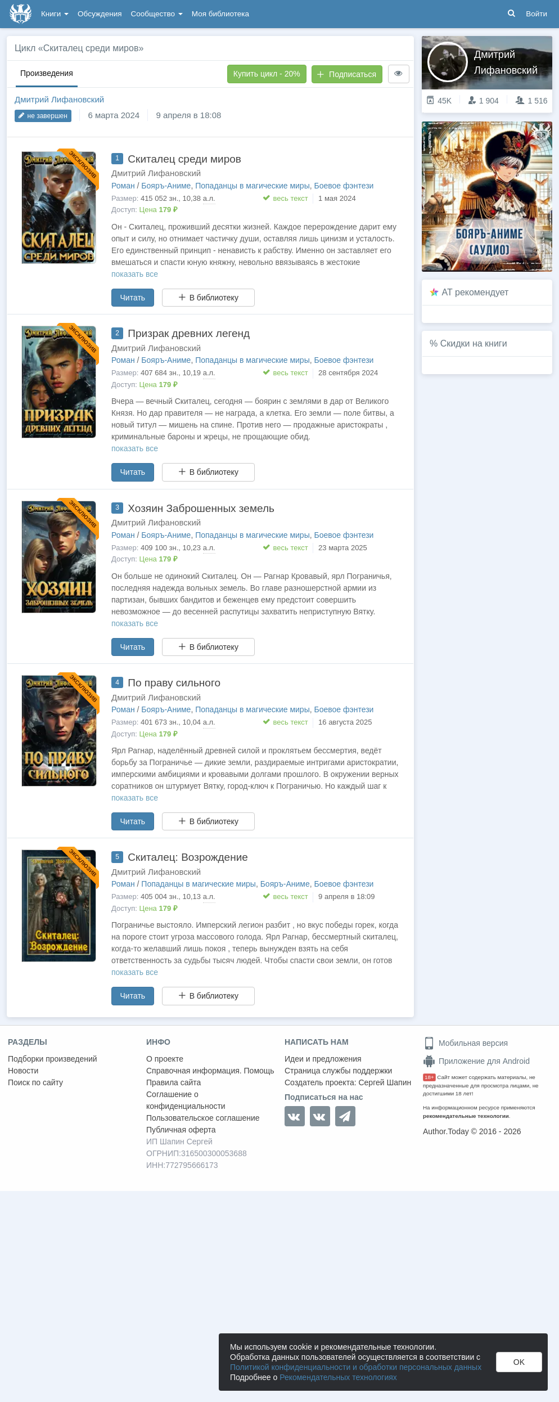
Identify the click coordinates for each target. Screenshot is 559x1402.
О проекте (164, 1058)
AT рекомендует (475, 292)
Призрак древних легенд (189, 333)
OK (519, 1362)
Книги (55, 14)
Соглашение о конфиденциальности (186, 1100)
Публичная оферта (181, 1129)
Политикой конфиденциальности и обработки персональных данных (355, 1367)
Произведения (46, 73)
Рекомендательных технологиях (338, 1377)
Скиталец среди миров (184, 159)
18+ (429, 1077)
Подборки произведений (52, 1058)
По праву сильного (174, 683)
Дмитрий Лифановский (59, 99)
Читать (133, 297)
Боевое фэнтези (344, 185)
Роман (123, 185)
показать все (134, 273)
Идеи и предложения (323, 1058)
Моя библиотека (220, 14)
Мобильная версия (465, 1043)
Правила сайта (173, 1082)
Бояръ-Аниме (166, 185)
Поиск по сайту (35, 1082)
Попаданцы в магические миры (252, 185)
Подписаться (346, 74)
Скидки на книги (473, 343)
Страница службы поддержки (338, 1070)
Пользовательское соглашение (203, 1117)
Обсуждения (99, 14)
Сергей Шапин (384, 1082)
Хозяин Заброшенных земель (201, 508)
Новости (23, 1070)
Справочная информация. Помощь (210, 1070)
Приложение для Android (476, 1061)
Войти (536, 14)
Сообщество (157, 14)
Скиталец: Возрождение (188, 857)
